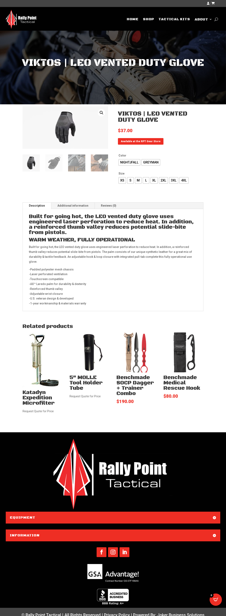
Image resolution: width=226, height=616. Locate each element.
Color (122, 155)
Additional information (72, 205)
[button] (101, 112)
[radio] (129, 162)
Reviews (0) (108, 205)
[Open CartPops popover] (216, 599)
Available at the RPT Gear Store (141, 141)
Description (37, 205)
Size (121, 173)
